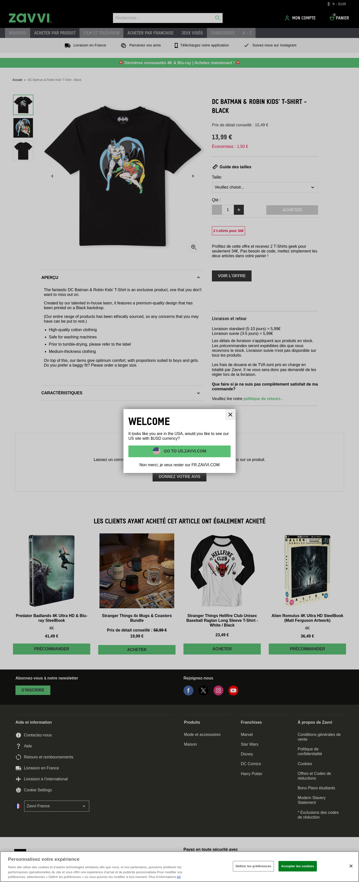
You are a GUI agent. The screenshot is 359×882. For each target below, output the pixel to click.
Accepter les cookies (297, 866)
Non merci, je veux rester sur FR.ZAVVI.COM (179, 465)
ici (178, 877)
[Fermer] (351, 866)
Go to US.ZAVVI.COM (184, 451)
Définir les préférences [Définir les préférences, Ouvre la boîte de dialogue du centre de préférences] (253, 866)
